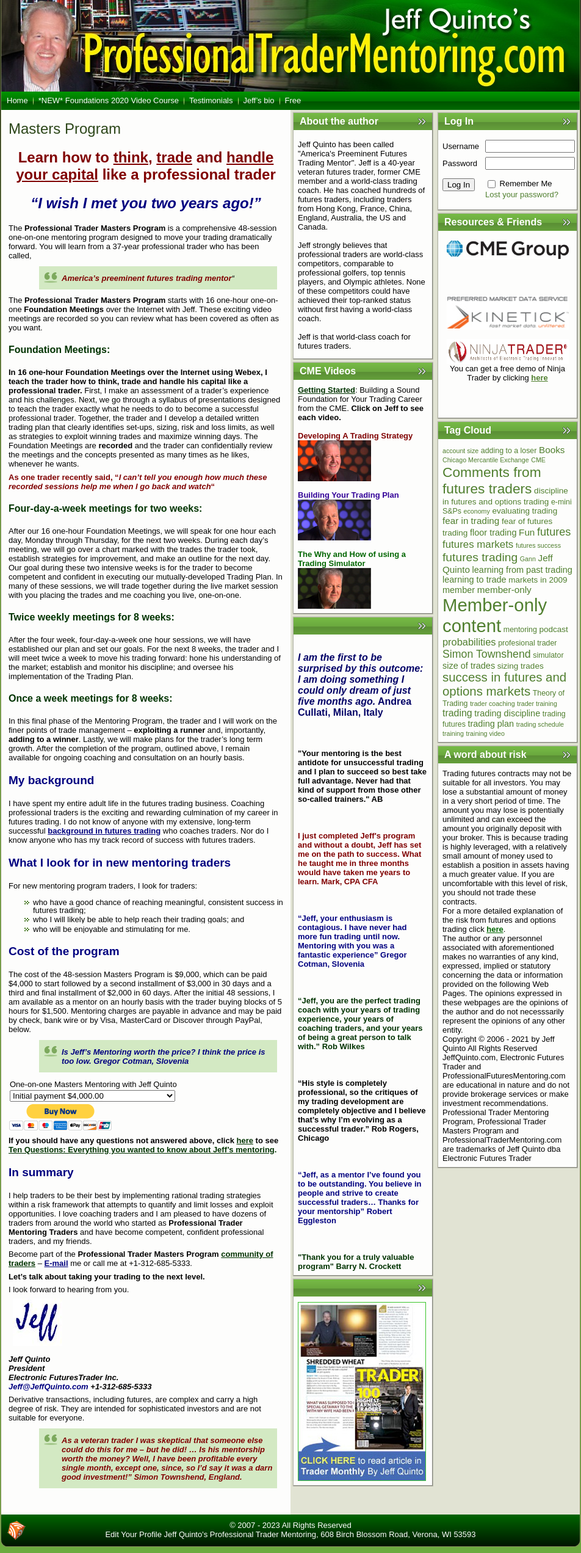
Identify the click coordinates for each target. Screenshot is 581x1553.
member (458, 590)
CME (538, 460)
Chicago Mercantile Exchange (485, 460)
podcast (554, 629)
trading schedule (540, 724)
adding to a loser (509, 450)
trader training (537, 703)
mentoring (520, 629)
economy (477, 511)
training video (485, 733)
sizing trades (520, 666)
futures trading (480, 557)
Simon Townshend (486, 654)
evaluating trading (524, 510)
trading (457, 713)
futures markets (477, 544)
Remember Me (526, 183)
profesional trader (527, 643)
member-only (504, 589)
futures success (538, 545)
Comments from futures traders (491, 480)
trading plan (490, 724)
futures (554, 532)
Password (459, 163)
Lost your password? (521, 194)
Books (552, 450)
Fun (527, 532)
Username (460, 146)
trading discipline (507, 713)
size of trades (468, 666)
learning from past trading (522, 570)
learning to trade (474, 579)
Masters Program (65, 128)
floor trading (493, 532)
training (453, 733)
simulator (548, 655)
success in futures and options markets (504, 684)
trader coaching (492, 703)
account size (460, 450)
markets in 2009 (537, 579)
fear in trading (470, 520)
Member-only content (494, 615)
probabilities (469, 641)
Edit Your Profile (133, 1534)
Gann (528, 558)
